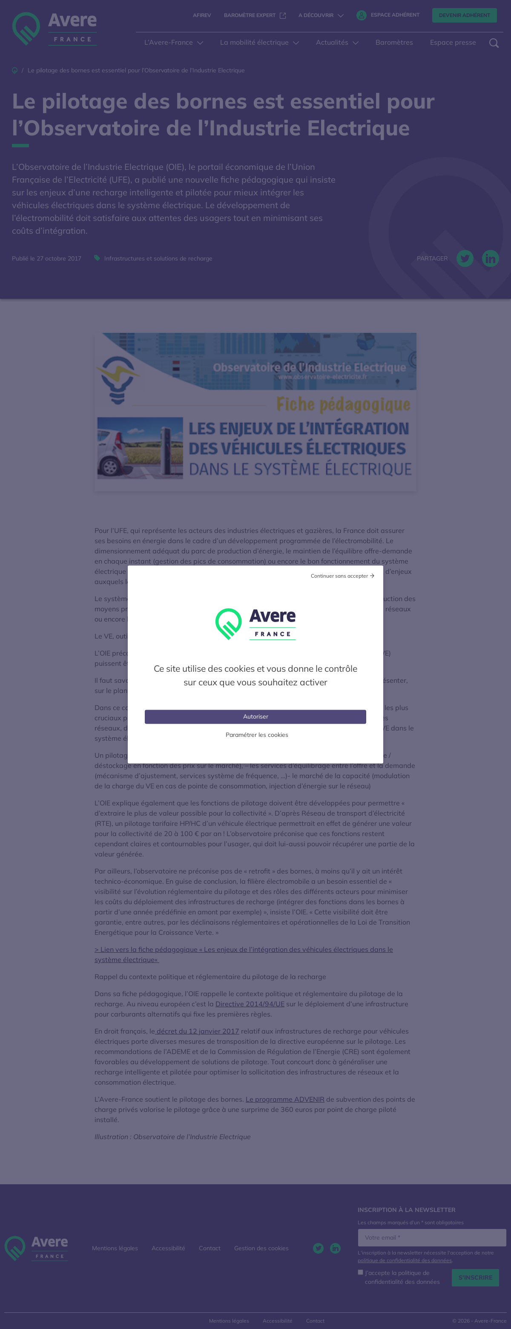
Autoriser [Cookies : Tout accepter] (255, 716)
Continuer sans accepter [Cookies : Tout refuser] (339, 576)
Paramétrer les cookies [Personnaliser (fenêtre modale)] (257, 735)
